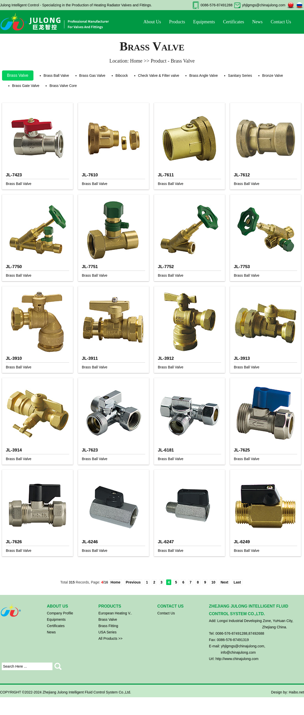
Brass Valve (17, 75)
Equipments (204, 21)
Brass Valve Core (63, 86)
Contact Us (281, 21)
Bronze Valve (272, 75)
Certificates (233, 21)
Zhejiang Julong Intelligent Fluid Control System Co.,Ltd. (87, 692)
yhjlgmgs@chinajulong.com (263, 5)
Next (224, 582)
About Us (152, 21)
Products (177, 21)
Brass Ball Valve (56, 75)
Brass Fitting (108, 626)
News (257, 21)
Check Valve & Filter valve (158, 75)
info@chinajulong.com (238, 652)
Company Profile (60, 613)
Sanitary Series (240, 75)
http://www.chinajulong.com (236, 659)
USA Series (108, 632)
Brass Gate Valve (26, 86)
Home (115, 582)
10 (213, 582)
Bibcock (122, 75)
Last (237, 582)
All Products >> (111, 638)
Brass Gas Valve (92, 75)
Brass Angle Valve (203, 75)
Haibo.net (296, 692)
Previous (133, 582)
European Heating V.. (115, 613)
